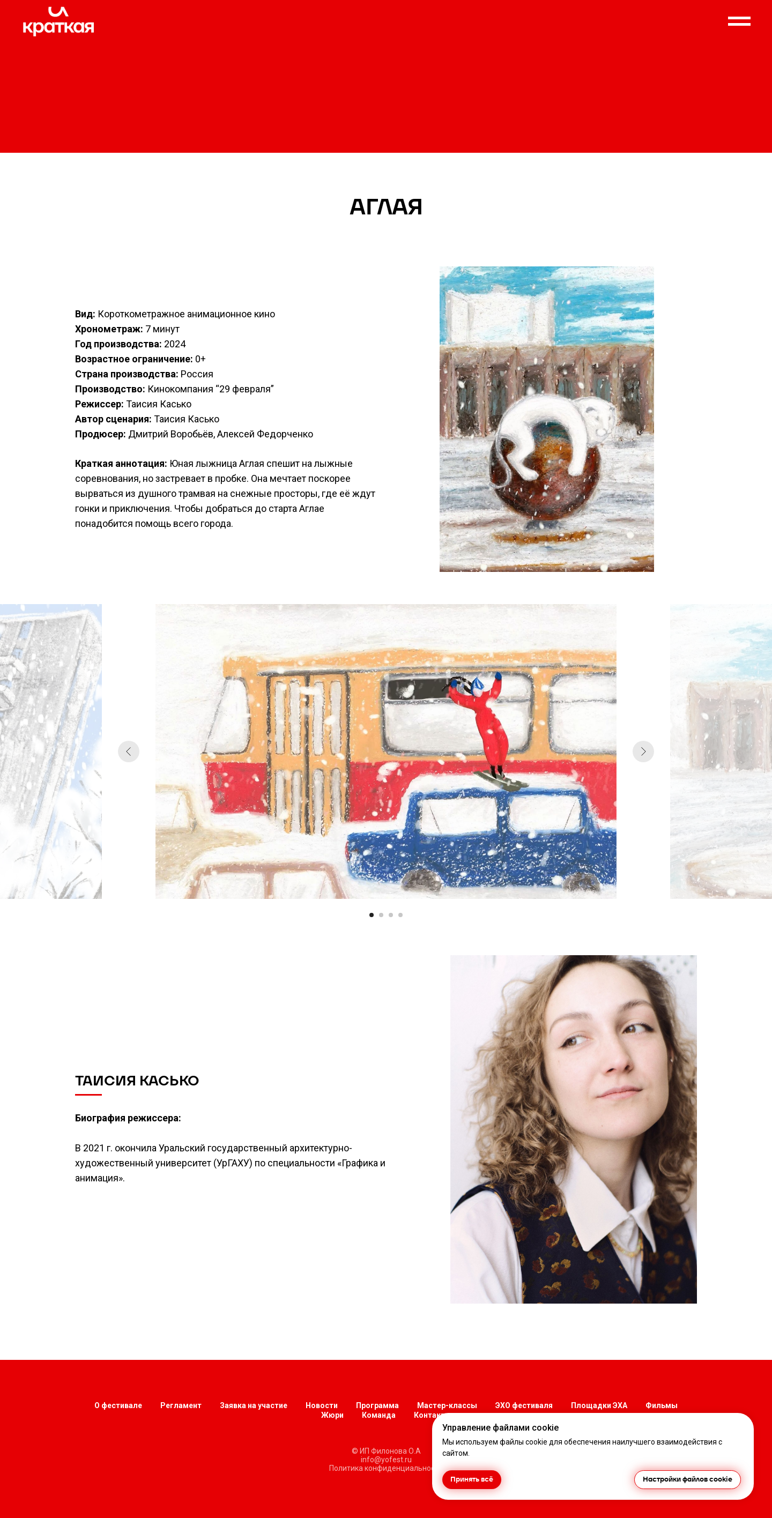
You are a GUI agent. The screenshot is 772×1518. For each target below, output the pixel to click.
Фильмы (661, 1405)
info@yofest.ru (386, 1459)
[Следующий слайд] (643, 751)
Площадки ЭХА (599, 1405)
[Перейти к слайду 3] (391, 915)
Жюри (332, 1415)
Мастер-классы (447, 1405)
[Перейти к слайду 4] (400, 915)
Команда (379, 1415)
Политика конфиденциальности (386, 1468)
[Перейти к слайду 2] (381, 915)
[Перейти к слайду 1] (371, 915)
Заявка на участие (253, 1405)
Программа (377, 1405)
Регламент (181, 1405)
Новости (322, 1405)
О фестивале (118, 1405)
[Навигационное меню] (739, 21)
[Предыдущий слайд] (128, 751)
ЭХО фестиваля (524, 1405)
